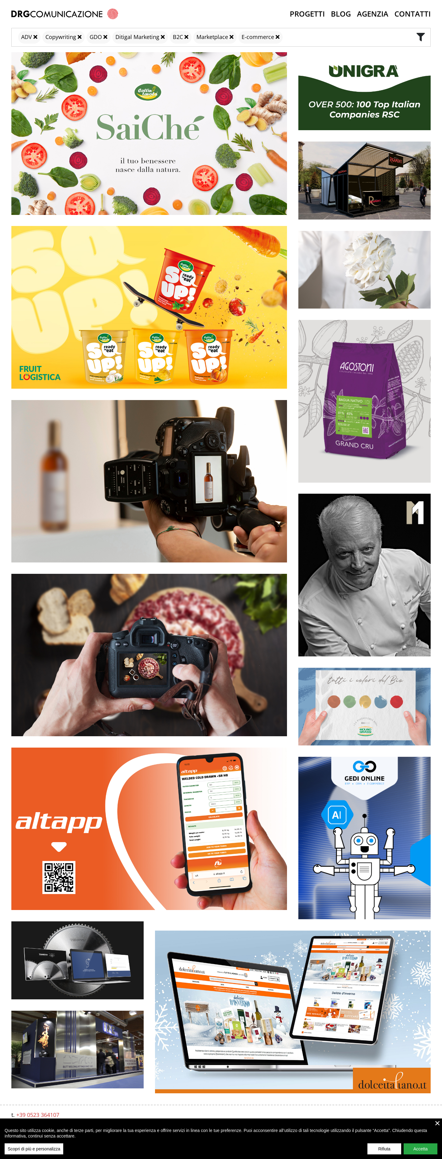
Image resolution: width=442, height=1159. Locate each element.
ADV (26, 37)
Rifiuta (384, 1148)
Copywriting (60, 37)
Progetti (307, 14)
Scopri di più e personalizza (34, 1148)
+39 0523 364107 (37, 1114)
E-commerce (258, 37)
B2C (178, 37)
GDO (96, 37)
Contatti (412, 14)
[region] (221, 1138)
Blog (341, 14)
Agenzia (372, 14)
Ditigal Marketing (137, 37)
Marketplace (212, 37)
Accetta (420, 1148)
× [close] (437, 1123)
